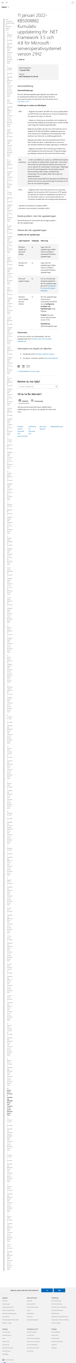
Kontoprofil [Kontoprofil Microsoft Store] (29, 1301)
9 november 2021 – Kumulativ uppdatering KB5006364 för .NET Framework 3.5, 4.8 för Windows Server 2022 (9, 1168)
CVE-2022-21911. (24, 101)
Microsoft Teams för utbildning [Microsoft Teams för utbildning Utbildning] (58, 1307)
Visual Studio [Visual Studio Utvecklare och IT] (30, 1351)
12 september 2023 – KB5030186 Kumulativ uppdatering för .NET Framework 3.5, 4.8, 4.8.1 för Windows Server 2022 (9, 518)
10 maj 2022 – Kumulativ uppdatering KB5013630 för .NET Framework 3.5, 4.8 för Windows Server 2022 (9, 948)
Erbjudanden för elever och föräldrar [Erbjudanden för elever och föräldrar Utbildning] (60, 1320)
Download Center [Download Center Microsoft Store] (31, 1304)
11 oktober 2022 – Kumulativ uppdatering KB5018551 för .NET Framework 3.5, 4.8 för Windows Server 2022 (9, 795)
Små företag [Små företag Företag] (5, 1354)
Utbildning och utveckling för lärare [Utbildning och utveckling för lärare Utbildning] (59, 1316)
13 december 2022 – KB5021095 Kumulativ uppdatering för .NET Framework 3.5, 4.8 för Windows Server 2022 (9, 698)
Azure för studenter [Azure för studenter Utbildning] (56, 1323)
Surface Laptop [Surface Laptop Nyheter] (6, 1304)
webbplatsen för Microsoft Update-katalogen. (48, 288)
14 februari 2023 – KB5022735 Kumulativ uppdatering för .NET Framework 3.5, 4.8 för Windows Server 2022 (9, 639)
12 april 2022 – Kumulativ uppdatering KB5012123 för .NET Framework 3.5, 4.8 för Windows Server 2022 (9, 1008)
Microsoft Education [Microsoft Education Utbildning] (56, 1301)
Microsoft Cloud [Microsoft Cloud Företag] (6, 1332)
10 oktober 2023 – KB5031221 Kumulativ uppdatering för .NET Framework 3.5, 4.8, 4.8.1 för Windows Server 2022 (9, 485)
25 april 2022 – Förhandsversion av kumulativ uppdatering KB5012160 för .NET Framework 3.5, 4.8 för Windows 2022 (9, 978)
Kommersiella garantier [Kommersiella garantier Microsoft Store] (32, 1320)
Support (4, 7)
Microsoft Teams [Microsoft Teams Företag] (6, 1351)
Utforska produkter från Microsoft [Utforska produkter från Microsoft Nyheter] (10, 1320)
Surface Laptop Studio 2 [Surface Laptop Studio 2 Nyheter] (8, 1307)
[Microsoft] (38, 1)
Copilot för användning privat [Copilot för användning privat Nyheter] (9, 1313)
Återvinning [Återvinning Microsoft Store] (29, 1316)
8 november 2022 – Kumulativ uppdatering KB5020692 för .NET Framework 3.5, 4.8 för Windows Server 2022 (9, 729)
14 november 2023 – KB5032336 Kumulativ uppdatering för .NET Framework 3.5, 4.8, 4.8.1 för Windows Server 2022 (9, 453)
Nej (59, 1290)
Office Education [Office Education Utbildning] (55, 1313)
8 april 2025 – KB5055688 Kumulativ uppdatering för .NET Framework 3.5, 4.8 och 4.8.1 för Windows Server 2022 (9, 143)
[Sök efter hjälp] (7, 2)
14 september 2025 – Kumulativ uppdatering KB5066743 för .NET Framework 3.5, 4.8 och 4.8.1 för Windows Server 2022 (9, 48)
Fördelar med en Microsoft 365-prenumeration (23, 431)
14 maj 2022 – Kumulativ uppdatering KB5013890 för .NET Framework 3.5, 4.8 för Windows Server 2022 (9, 920)
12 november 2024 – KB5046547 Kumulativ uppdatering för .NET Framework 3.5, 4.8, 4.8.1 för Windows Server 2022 (9, 206)
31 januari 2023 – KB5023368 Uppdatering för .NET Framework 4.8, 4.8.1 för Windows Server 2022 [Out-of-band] (9, 669)
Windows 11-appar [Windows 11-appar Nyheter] (6, 1323)
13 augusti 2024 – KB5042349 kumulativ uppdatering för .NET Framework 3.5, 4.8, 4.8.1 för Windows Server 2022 (9, 270)
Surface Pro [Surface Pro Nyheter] (5, 1301)
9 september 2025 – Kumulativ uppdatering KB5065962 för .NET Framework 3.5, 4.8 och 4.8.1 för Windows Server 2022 (9, 81)
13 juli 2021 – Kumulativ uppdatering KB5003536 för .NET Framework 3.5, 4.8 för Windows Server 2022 (9, 1257)
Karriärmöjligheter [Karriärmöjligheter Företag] (55, 1332)
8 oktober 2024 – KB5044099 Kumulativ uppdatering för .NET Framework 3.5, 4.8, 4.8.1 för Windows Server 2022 (9, 238)
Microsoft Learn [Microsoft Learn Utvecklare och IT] (30, 1335)
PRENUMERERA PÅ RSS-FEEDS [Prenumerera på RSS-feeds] (29, 371)
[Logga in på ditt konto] (72, 2)
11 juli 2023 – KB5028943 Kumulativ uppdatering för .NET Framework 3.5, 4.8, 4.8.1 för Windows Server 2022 (9, 581)
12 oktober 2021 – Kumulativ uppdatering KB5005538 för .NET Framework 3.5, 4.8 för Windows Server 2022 (9, 1198)
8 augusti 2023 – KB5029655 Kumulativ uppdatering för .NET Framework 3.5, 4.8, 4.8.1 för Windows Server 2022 (9, 550)
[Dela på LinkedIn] (22, 366)
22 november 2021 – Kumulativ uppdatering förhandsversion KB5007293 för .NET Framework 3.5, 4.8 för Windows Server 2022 (9, 1134)
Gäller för (21, 59)
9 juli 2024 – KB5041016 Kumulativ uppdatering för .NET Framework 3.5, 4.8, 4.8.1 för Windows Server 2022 (9, 300)
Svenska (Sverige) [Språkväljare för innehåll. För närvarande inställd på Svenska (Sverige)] (9, 1359)
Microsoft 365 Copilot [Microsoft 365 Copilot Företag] (7, 1348)
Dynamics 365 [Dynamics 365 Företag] (5, 1341)
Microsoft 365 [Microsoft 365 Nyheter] (5, 1316)
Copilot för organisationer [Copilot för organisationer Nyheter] (8, 1310)
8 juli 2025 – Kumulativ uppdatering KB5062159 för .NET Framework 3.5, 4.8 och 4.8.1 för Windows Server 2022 (9, 113)
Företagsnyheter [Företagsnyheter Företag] (55, 1338)
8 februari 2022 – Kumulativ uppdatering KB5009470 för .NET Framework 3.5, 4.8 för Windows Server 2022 (9, 1072)
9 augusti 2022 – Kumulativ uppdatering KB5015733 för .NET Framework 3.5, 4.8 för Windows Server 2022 (9, 891)
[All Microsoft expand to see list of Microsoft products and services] (2, 2)
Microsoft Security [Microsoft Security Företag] (6, 1335)
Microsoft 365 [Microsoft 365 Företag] (5, 1344)
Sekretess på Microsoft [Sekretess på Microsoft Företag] (56, 1341)
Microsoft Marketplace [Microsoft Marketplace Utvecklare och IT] (32, 1344)
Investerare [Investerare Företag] (54, 1344)
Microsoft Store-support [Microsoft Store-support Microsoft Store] (32, 1307)
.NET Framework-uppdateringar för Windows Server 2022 (9, 25)
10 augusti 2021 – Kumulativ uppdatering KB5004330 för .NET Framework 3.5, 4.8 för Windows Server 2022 (9, 1228)
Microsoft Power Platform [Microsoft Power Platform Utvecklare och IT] (33, 1348)
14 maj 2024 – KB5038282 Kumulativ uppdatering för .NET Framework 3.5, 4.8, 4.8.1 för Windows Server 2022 (9, 330)
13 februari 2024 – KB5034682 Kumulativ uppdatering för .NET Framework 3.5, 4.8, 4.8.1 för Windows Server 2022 (9, 391)
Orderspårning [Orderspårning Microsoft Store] (30, 1313)
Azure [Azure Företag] (3, 1338)
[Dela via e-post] (27, 366)
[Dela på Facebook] (19, 366)
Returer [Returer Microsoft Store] (29, 1310)
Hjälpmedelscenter (56, 426)
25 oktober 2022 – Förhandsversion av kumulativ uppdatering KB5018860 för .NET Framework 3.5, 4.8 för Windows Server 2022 (9, 762)
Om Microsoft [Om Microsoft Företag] (54, 1335)
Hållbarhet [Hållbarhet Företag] (54, 1348)
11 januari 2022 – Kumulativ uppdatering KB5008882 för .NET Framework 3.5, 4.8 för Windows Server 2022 (9, 1102)
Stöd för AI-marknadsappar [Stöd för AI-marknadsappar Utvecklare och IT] (33, 1338)
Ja (47, 1290)
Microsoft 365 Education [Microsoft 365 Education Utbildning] (57, 1310)
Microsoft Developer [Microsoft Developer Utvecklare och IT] (32, 1332)
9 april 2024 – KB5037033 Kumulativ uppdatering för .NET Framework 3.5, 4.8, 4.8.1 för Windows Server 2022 (9, 360)
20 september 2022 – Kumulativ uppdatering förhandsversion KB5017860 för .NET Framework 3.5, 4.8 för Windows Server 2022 (9, 827)
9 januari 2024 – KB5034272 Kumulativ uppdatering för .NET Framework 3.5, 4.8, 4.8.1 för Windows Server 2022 (9, 421)
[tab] (23, 400)
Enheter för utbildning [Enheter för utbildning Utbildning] (56, 1304)
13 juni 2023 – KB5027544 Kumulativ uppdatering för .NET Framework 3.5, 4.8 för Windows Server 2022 (9, 610)
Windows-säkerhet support (45, 354)
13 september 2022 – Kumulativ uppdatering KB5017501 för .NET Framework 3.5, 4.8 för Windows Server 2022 (9, 861)
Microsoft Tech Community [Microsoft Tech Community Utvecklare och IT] (33, 1341)
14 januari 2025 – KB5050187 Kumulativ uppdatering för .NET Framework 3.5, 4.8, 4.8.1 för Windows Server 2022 (9, 173)
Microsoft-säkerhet (51, 358)
